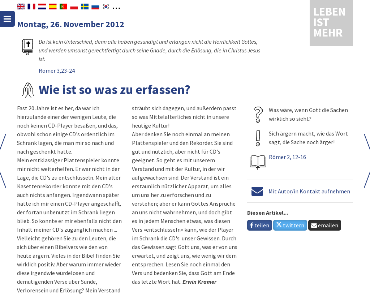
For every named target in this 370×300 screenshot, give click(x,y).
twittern (290, 225)
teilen (259, 225)
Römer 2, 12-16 (287, 156)
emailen (324, 225)
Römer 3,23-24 (57, 70)
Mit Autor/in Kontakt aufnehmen (309, 191)
